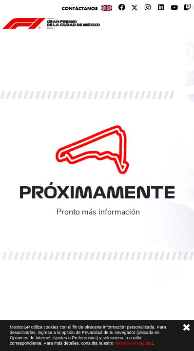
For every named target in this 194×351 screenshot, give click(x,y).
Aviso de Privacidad (134, 343)
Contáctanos (80, 8)
